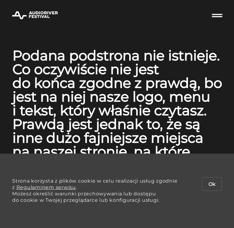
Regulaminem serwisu (46, 187)
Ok (211, 184)
